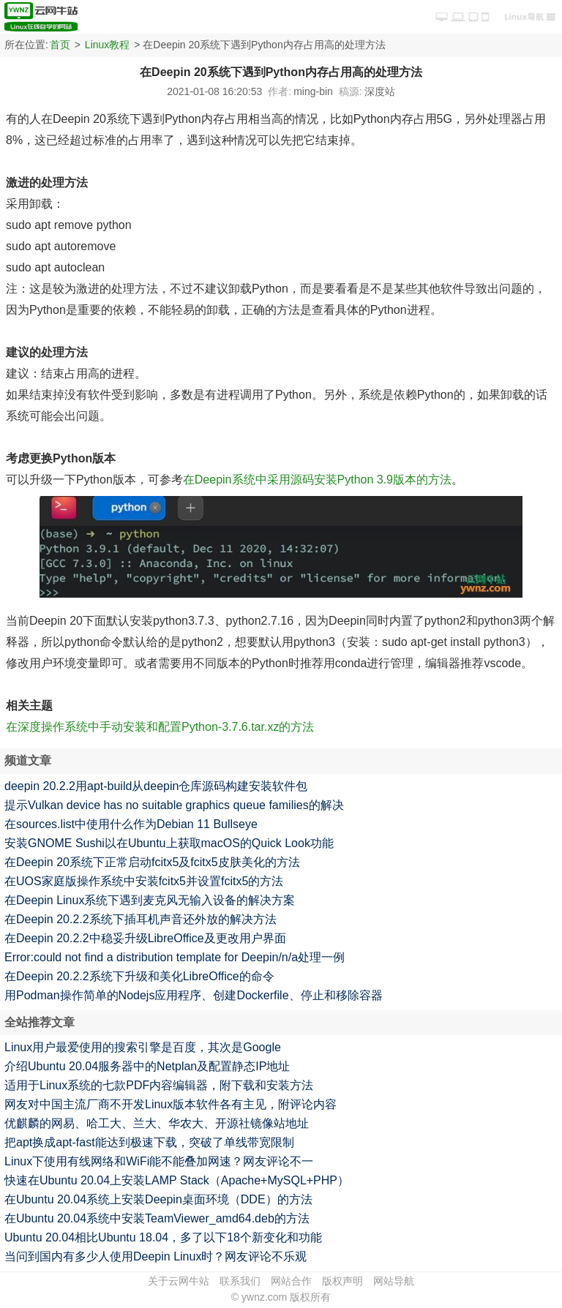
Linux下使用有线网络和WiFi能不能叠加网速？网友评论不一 (158, 1161)
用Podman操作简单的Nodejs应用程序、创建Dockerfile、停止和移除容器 (193, 995)
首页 (60, 44)
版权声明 (342, 1281)
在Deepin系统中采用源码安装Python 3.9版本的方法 (317, 479)
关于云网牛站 (178, 1281)
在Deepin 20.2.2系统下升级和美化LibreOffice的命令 (139, 976)
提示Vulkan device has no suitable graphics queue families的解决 (174, 805)
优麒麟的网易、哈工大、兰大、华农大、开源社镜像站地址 (156, 1123)
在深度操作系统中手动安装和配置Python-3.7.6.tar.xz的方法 (160, 727)
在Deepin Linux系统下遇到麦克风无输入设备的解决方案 (149, 900)
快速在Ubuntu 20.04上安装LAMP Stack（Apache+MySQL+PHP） (176, 1180)
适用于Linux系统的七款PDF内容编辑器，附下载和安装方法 (158, 1085)
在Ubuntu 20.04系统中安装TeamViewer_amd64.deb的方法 (157, 1218)
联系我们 (240, 1281)
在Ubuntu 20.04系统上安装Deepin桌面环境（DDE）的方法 (158, 1199)
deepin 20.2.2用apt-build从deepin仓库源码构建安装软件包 (155, 786)
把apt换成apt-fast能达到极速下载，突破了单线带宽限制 (149, 1142)
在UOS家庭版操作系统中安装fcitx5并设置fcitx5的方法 (143, 881)
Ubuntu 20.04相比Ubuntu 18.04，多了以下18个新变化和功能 (163, 1237)
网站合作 (291, 1281)
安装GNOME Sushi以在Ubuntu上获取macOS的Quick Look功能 (169, 843)
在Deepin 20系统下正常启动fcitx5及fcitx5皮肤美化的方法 (152, 862)
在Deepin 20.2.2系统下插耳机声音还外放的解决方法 (140, 919)
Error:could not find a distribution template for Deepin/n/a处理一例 (174, 957)
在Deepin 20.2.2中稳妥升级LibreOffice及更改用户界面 (145, 938)
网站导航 (393, 1281)
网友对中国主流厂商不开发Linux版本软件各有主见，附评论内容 (170, 1104)
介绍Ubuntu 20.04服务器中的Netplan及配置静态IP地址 (147, 1066)
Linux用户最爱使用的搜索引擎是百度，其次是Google (142, 1047)
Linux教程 (107, 44)
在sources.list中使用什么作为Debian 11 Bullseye (131, 824)
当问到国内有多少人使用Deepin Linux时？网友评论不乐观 (155, 1256)
